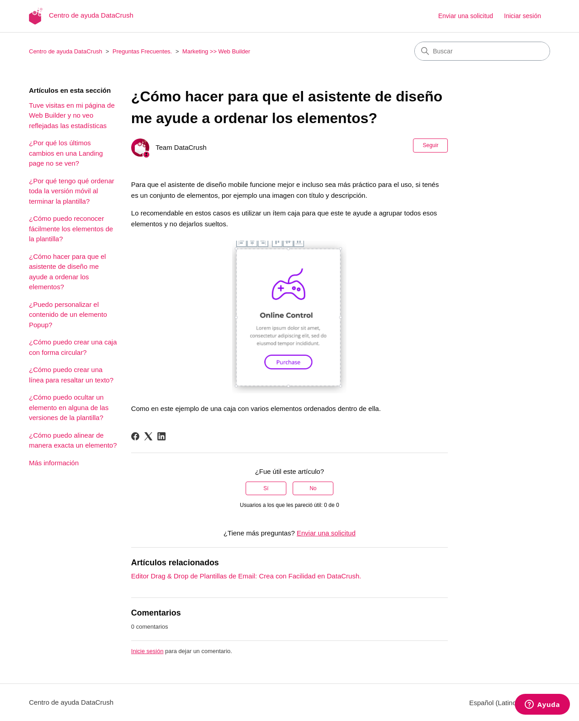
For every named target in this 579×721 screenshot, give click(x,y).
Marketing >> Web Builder (216, 51)
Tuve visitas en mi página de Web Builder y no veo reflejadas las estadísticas (72, 115)
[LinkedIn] (161, 436)
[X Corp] (148, 436)
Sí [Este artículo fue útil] (265, 488)
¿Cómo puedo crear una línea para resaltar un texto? (71, 375)
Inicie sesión (147, 651)
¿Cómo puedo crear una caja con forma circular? (73, 347)
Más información (54, 463)
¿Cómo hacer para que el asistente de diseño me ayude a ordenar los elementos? (67, 272)
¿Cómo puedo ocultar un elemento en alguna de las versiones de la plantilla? (69, 407)
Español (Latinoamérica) (509, 703)
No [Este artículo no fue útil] (312, 488)
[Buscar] (482, 51)
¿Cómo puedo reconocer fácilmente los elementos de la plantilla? (71, 229)
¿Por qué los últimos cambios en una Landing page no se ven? (66, 153)
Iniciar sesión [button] (522, 15)
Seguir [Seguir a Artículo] (430, 145)
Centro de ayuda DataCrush (65, 51)
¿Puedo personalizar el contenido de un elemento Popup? (68, 315)
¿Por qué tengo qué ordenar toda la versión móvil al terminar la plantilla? (71, 191)
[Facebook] (135, 436)
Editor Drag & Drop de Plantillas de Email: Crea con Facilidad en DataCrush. (246, 576)
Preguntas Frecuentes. (142, 51)
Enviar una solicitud (465, 15)
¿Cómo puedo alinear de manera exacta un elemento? (73, 440)
